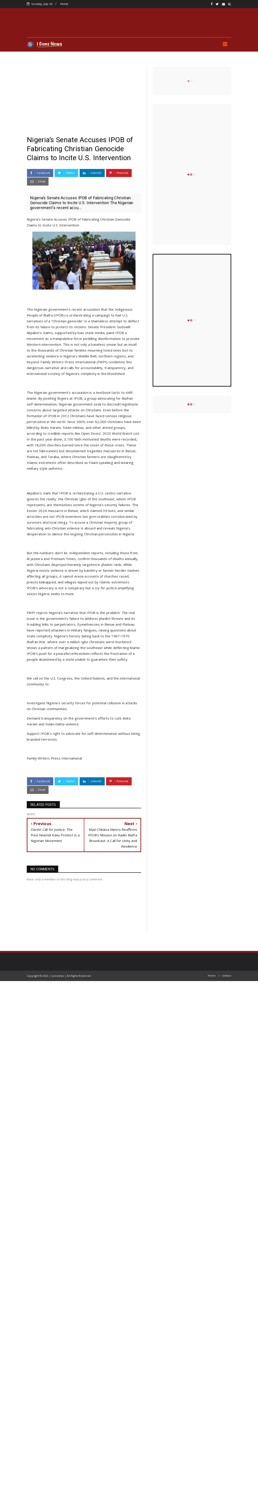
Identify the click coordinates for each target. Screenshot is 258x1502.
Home (64, 4)
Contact (226, 975)
